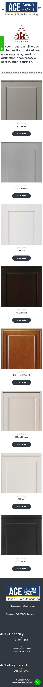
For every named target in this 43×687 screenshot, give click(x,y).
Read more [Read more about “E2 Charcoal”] (21, 569)
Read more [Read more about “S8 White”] (21, 258)
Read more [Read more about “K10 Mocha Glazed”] (21, 382)
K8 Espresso (21, 313)
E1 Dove (21, 499)
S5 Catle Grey (21, 188)
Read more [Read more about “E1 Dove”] (21, 506)
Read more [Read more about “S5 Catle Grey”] (21, 196)
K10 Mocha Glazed (21, 375)
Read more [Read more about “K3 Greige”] (21, 134)
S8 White (21, 250)
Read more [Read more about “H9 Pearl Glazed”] (21, 444)
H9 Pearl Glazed (22, 437)
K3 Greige (21, 126)
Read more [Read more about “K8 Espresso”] (21, 320)
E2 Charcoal (21, 561)
